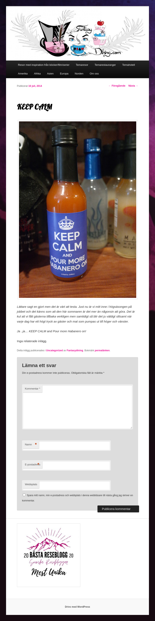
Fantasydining (75, 350)
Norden (79, 73)
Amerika (23, 73)
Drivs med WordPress (77, 606)
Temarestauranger (105, 64)
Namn (31, 445)
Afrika (37, 73)
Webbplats (31, 484)
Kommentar (32, 388)
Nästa (133, 85)
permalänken (102, 350)
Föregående (117, 85)
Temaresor (82, 64)
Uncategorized (54, 350)
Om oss (94, 73)
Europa (64, 73)
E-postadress (32, 465)
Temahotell (128, 64)
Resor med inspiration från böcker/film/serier (43, 64)
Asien (50, 73)
